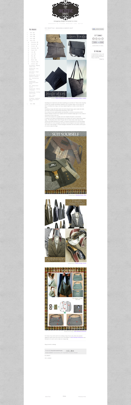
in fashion (62, 23)
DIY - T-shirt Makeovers (32, 96)
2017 (31, 32)
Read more (102, 59)
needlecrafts (52, 23)
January (33, 63)
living (75, 23)
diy (57, 23)
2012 (31, 103)
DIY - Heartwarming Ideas (34, 79)
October (33, 46)
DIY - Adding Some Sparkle (33, 86)
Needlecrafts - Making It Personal (34, 89)
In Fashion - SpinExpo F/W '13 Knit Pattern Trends (34, 99)
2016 (31, 34)
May (32, 55)
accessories (56, 352)
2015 (31, 36)
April (32, 57)
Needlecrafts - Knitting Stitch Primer (34, 93)
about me (80, 23)
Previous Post (82, 396)
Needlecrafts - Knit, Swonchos (34, 69)
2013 (31, 40)
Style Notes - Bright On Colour (34, 72)
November (33, 44)
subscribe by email (98, 45)
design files (69, 23)
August (33, 50)
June (32, 53)
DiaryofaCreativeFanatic (57, 350)
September (34, 48)
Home (64, 396)
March (33, 59)
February (33, 61)
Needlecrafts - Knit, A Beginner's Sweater (34, 76)
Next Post (47, 396)
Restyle (76, 352)
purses (71, 352)
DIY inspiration (65, 352)
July (32, 52)
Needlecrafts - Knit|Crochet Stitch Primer (33, 82)
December (33, 42)
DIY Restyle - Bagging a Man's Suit (34, 66)
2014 (31, 38)
